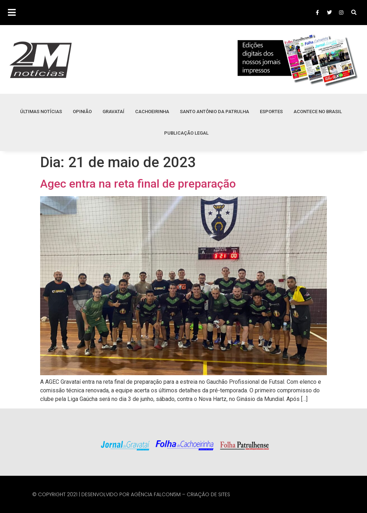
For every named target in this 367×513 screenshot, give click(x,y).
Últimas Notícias (41, 111)
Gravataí (113, 111)
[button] (354, 13)
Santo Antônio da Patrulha (214, 111)
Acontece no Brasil (318, 111)
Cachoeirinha (152, 111)
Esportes (271, 111)
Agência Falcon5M (156, 494)
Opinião (82, 111)
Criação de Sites (208, 494)
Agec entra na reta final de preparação (138, 183)
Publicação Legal (186, 133)
